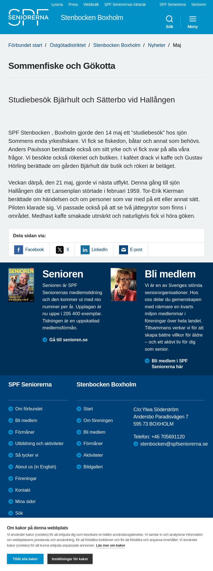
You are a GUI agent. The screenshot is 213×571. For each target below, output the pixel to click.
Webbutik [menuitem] (91, 4)
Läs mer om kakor (110, 545)
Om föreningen (98, 420)
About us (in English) (35, 466)
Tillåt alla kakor (25, 559)
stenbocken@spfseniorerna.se (174, 444)
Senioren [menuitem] (198, 4)
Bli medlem (26, 420)
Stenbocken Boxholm (116, 45)
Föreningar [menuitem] (26, 478)
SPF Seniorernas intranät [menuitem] (125, 4)
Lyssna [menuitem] (57, 4)
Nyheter (156, 45)
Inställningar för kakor (70, 559)
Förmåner (24, 432)
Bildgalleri (93, 466)
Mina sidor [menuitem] (25, 501)
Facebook (34, 249)
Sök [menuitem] (169, 22)
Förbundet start (25, 45)
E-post (136, 249)
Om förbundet (28, 408)
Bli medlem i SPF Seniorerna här (170, 363)
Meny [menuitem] (192, 22)
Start (88, 408)
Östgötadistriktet (68, 45)
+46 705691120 (167, 436)
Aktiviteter (93, 455)
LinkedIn (99, 249)
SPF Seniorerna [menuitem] (172, 4)
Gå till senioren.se (68, 339)
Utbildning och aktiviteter (39, 443)
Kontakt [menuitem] (22, 490)
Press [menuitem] (73, 4)
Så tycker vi (26, 455)
